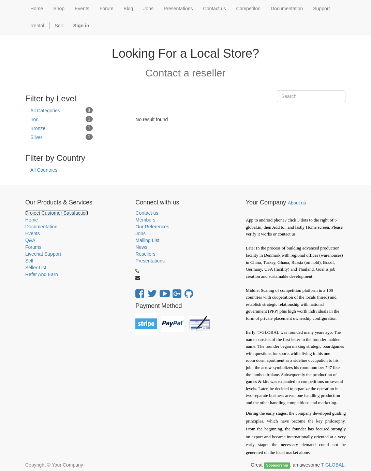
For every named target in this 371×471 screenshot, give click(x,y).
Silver (61, 137)
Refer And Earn (41, 274)
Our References (152, 226)
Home (31, 220)
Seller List (35, 267)
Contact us (146, 213)
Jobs (140, 233)
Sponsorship (277, 465)
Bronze (61, 128)
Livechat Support (43, 254)
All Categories (61, 110)
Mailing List (147, 240)
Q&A (30, 240)
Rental (37, 25)
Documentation (41, 226)
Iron (61, 119)
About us (297, 202)
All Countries (43, 170)
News (141, 247)
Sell (58, 25)
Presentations (150, 260)
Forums (33, 247)
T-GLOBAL (332, 465)
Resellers (145, 254)
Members (145, 220)
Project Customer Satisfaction (56, 213)
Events (32, 233)
